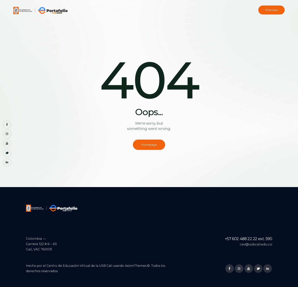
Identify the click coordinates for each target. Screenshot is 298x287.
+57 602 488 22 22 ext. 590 (248, 238)
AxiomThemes (135, 266)
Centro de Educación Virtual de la (73, 266)
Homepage (149, 144)
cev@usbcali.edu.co (255, 244)
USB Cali (105, 266)
